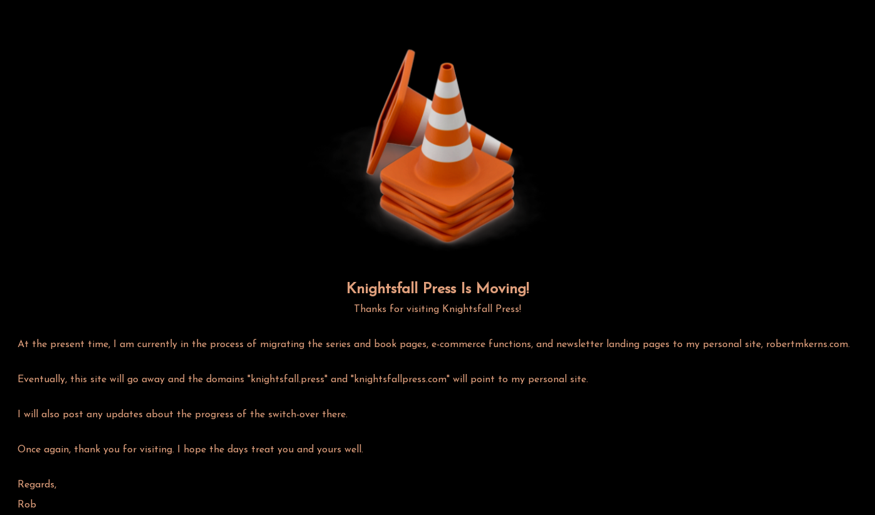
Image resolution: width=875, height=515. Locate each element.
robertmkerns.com (807, 345)
